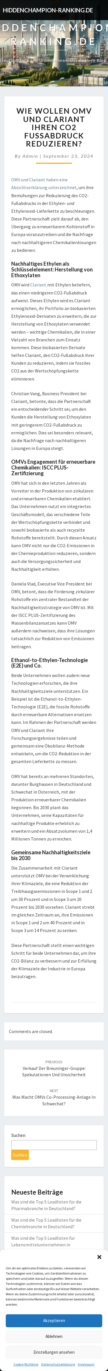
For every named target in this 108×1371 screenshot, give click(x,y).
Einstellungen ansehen (54, 1352)
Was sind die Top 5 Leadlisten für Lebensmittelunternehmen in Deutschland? (43, 1244)
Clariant (38, 285)
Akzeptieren (54, 1320)
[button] (99, 1257)
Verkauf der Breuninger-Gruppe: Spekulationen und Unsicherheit (54, 1068)
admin (30, 156)
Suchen (18, 1135)
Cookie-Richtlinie (26, 1364)
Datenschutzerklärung (58, 1364)
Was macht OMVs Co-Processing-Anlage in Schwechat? (54, 1097)
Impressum (86, 1364)
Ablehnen (54, 1336)
